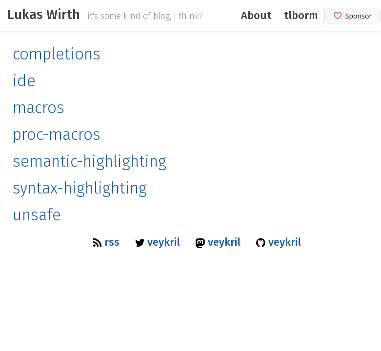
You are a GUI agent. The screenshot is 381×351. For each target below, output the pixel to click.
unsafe (37, 215)
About (256, 15)
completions (56, 54)
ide (24, 81)
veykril (159, 242)
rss (107, 242)
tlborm (301, 15)
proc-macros (56, 135)
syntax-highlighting (80, 188)
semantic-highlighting (89, 162)
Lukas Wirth (43, 14)
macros (38, 108)
